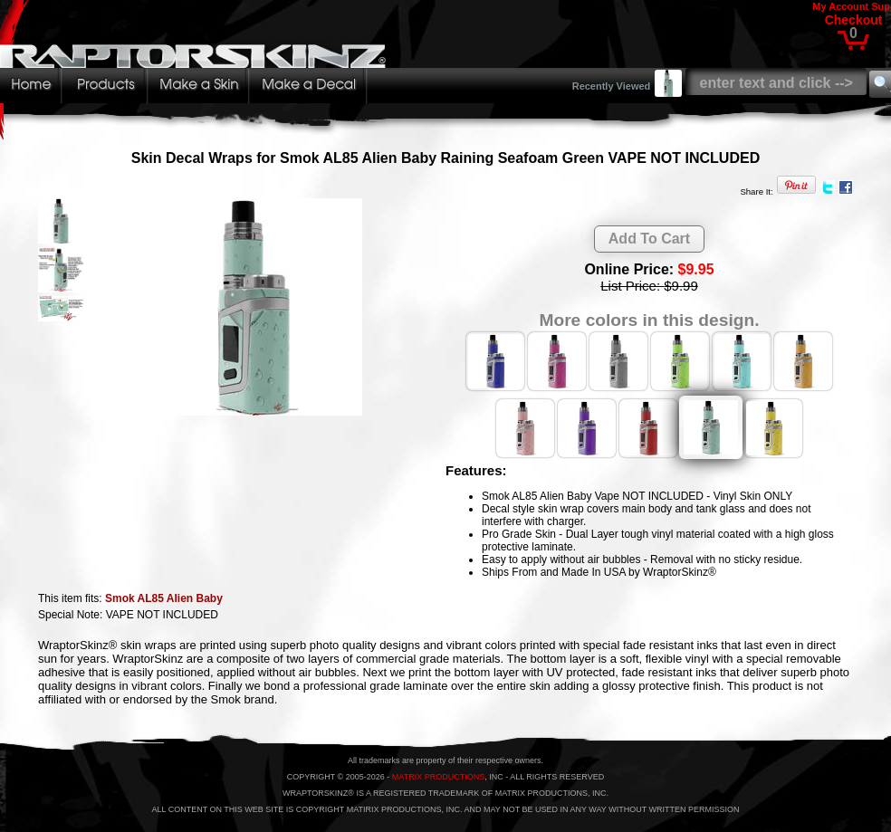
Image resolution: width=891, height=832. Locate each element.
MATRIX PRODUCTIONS (438, 776)
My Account (840, 6)
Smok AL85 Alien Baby (164, 598)
